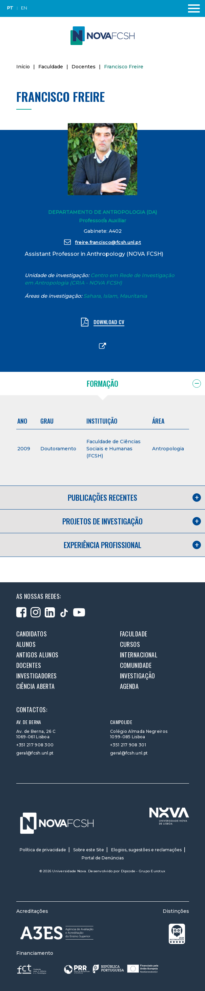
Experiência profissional (102, 544)
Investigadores (36, 675)
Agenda (129, 686)
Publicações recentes (102, 497)
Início (23, 67)
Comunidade (136, 665)
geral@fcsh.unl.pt (35, 753)
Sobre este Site (88, 849)
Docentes (83, 67)
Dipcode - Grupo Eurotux (143, 871)
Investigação (137, 675)
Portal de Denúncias (103, 857)
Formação (102, 383)
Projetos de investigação (102, 521)
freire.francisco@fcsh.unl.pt (102, 242)
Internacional (139, 654)
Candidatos (31, 633)
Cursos (130, 644)
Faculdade (50, 67)
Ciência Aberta (35, 686)
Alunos (26, 644)
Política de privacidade (43, 849)
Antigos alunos (37, 654)
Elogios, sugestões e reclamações (146, 849)
